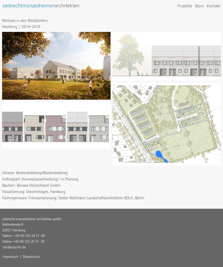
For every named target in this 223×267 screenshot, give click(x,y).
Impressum (10, 256)
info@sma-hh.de (14, 247)
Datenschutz (31, 256)
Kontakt (213, 5)
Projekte (185, 5)
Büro (199, 5)
